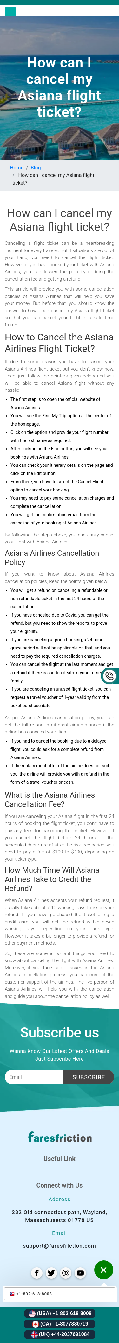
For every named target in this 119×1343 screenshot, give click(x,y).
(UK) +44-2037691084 (60, 1334)
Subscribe (89, 1077)
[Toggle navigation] (10, 11)
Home (16, 168)
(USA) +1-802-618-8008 (60, 1313)
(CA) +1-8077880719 (60, 1324)
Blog (36, 168)
